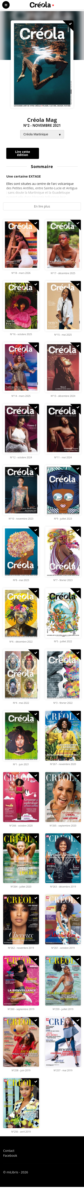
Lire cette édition (22, 153)
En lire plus (42, 206)
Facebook (10, 1155)
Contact (8, 1151)
